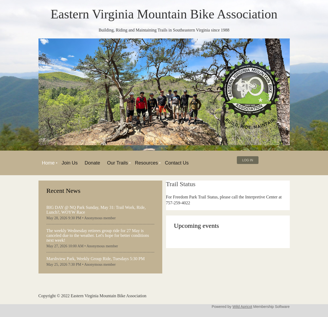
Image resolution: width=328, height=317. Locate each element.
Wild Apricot (242, 306)
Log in (247, 160)
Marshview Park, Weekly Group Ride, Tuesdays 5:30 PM (96, 258)
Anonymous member (100, 218)
